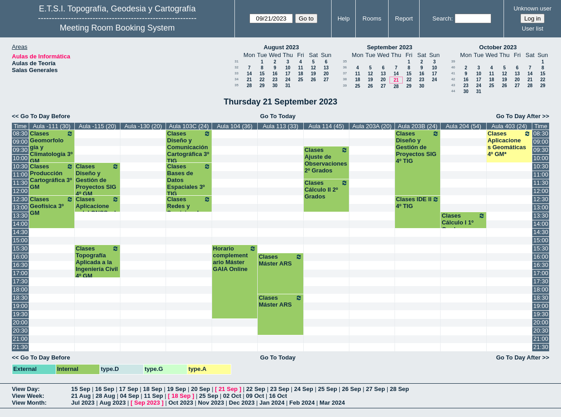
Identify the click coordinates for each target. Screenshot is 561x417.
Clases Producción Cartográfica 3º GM (51, 176)
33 (236, 73)
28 (249, 85)
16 (274, 73)
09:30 (20, 149)
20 (325, 73)
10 (287, 67)
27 (325, 79)
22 (262, 79)
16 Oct (278, 395)
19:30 (20, 314)
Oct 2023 (180, 402)
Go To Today (278, 116)
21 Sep (228, 389)
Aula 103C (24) (188, 126)
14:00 (20, 223)
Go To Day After (518, 116)
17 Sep (128, 389)
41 (453, 73)
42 (453, 79)
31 (236, 61)
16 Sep (104, 389)
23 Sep (279, 389)
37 (345, 73)
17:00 (20, 273)
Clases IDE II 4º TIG (417, 202)
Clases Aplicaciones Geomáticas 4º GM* (509, 143)
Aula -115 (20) (97, 126)
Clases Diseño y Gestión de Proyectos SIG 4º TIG (417, 147)
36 (345, 67)
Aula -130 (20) (143, 126)
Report (404, 18)
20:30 (20, 330)
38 (345, 79)
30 (274, 85)
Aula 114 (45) (326, 126)
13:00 (20, 207)
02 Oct (232, 395)
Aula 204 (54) (463, 126)
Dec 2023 (242, 402)
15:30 (20, 248)
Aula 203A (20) (372, 126)
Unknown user (532, 8)
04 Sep (129, 395)
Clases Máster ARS (280, 260)
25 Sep (327, 389)
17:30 (20, 281)
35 (236, 85)
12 (313, 67)
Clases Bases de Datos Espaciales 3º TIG (188, 180)
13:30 (20, 215)
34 (236, 79)
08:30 (20, 133)
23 (274, 79)
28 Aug (105, 395)
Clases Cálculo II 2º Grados (326, 189)
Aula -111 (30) (51, 126)
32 (236, 67)
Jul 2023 (82, 402)
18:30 (20, 297)
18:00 (20, 289)
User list (532, 28)
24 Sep (303, 389)
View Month (28, 402)
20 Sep (200, 389)
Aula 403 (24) (509, 126)
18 (300, 73)
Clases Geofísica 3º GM (51, 206)
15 (262, 73)
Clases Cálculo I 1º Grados (463, 222)
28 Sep (399, 389)
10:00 (20, 158)
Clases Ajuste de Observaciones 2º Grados (326, 160)
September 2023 (389, 47)
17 (287, 73)
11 (300, 67)
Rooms (372, 18)
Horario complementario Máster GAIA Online (234, 258)
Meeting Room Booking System (117, 27)
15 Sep (80, 389)
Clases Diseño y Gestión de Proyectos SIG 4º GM (97, 180)
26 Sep (351, 389)
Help (344, 18)
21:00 (20, 338)
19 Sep (176, 389)
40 (453, 67)
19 (313, 73)
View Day (25, 389)
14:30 (20, 232)
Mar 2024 (332, 402)
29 (262, 85)
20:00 (20, 322)
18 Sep (152, 389)
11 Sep (153, 395)
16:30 (20, 264)
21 (249, 79)
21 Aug (81, 395)
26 (313, 79)
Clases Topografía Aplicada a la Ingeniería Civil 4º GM (97, 262)
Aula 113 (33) (280, 126)
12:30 (20, 199)
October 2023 (498, 47)
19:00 (20, 305)
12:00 (20, 191)
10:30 (20, 166)
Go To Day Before (45, 116)
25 (300, 79)
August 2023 (281, 47)
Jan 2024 (272, 402)
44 (453, 91)
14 (249, 73)
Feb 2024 (302, 402)
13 (325, 67)
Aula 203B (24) (417, 126)
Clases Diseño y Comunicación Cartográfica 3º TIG (188, 147)
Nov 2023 (211, 402)
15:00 (20, 240)
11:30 (20, 182)
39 (345, 85)
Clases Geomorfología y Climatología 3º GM (51, 147)
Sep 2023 (147, 402)
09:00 (20, 141)
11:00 (20, 174)
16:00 (20, 256)
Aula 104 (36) (234, 126)
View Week (27, 395)
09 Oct (255, 395)
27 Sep (375, 389)
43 (453, 85)
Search (441, 18)
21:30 (20, 347)
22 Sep (255, 389)
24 (287, 79)
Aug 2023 (112, 402)
